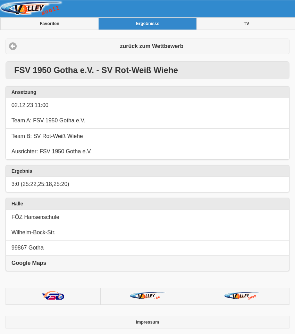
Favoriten (49, 23)
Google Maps (28, 263)
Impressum (147, 322)
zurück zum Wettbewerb (152, 46)
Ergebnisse (147, 23)
